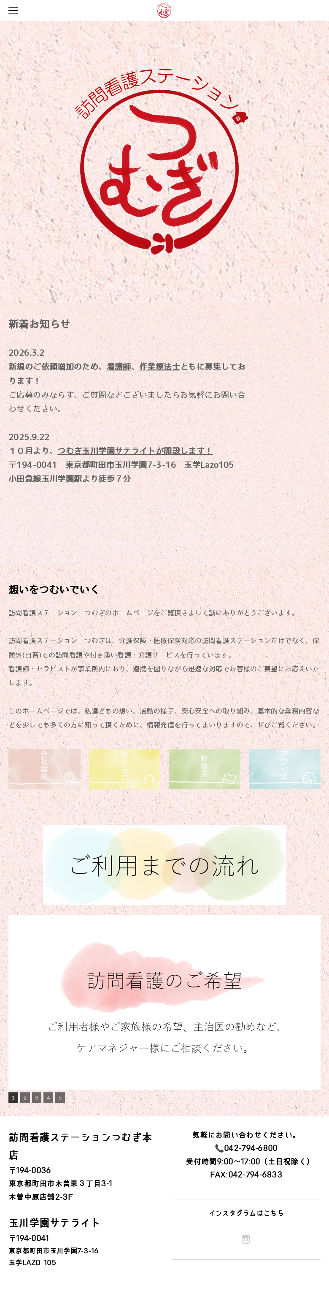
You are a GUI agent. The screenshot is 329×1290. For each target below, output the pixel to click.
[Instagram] (246, 1239)
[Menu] (14, 10)
